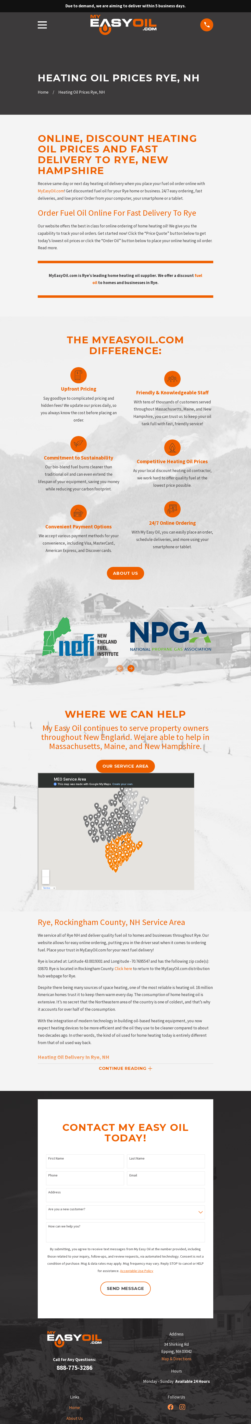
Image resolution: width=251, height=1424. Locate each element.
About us (125, 573)
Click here (123, 968)
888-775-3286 (74, 1368)
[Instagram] (182, 1408)
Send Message (125, 1289)
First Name (56, 1159)
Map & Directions (176, 1359)
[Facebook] (171, 1408)
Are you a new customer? (66, 1210)
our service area (125, 766)
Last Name (137, 1159)
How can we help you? (64, 1227)
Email (133, 1176)
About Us (74, 1419)
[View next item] (130, 668)
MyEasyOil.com (51, 191)
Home (74, 1408)
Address (54, 1193)
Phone (53, 1176)
